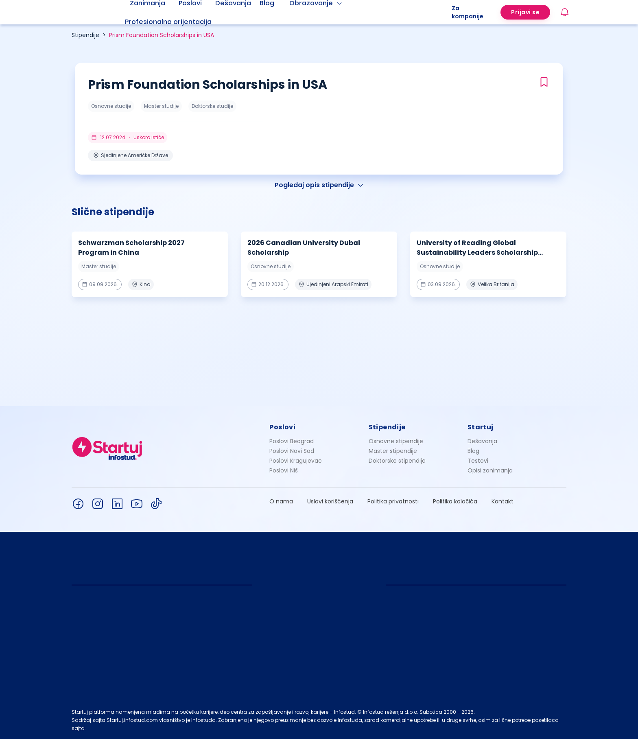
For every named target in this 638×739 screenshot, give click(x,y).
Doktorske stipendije (397, 461)
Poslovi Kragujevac (295, 461)
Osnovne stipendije (396, 441)
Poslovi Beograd (291, 441)
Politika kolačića (455, 501)
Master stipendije (393, 451)
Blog (473, 451)
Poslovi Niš (283, 470)
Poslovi (282, 427)
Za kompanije (467, 12)
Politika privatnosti (393, 501)
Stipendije (85, 35)
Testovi (478, 461)
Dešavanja (482, 441)
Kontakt (502, 501)
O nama (281, 501)
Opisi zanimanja (490, 470)
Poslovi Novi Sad (291, 451)
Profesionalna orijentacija (168, 21)
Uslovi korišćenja (330, 501)
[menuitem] (178, 22)
